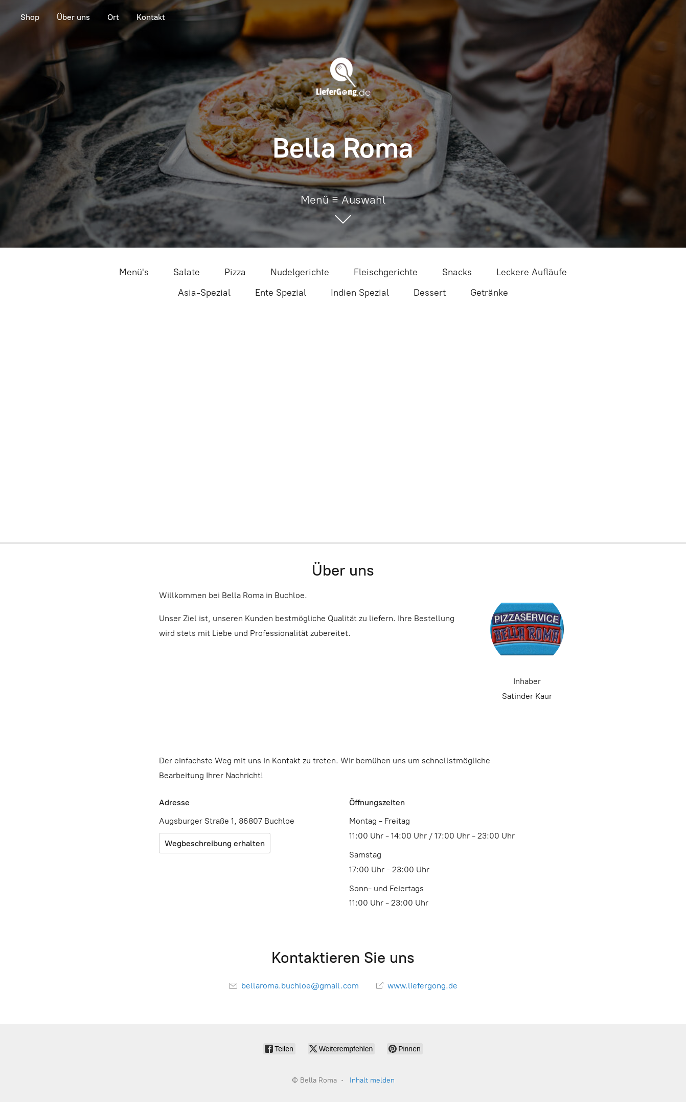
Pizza (235, 272)
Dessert (430, 292)
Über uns (73, 17)
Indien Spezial (360, 292)
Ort (113, 17)
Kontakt (150, 17)
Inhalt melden (372, 1080)
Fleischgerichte (386, 272)
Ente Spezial (280, 292)
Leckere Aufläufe (531, 272)
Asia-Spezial (204, 292)
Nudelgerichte (299, 272)
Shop (29, 17)
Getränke (489, 292)
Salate (186, 272)
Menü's (134, 272)
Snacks (457, 272)
